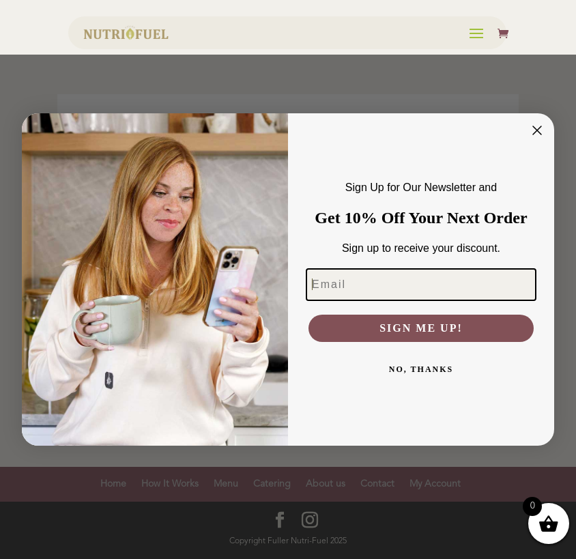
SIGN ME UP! (421, 328)
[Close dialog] (537, 130)
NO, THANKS (421, 369)
